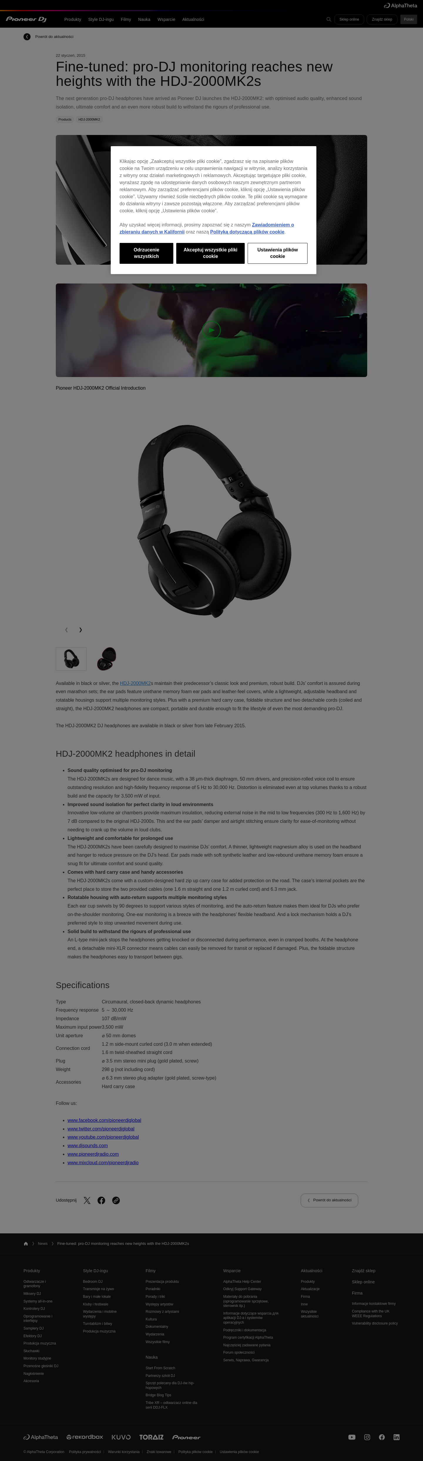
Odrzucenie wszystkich (146, 253)
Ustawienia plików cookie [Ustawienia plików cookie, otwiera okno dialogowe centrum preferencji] (277, 253)
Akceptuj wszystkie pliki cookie (210, 253)
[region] (213, 210)
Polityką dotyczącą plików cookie (247, 231)
